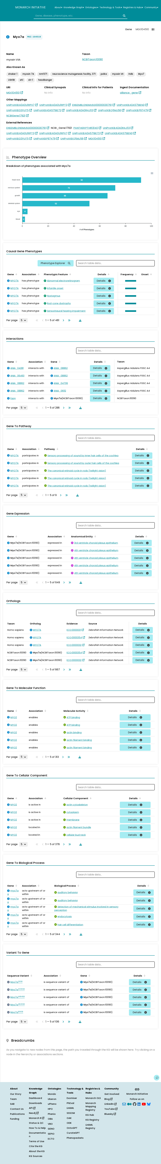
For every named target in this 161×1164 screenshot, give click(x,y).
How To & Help (37, 1128)
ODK (69, 1123)
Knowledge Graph (74, 7)
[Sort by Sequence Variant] (31, 975)
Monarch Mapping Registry (91, 1106)
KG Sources (35, 1156)
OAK (69, 1118)
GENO (51, 1128)
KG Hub (90, 1115)
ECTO (51, 1138)
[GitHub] (134, 1103)
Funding (14, 1118)
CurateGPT (73, 1132)
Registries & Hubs (133, 7)
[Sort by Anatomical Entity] (95, 536)
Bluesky (110, 1114)
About (58, 7)
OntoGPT (72, 1128)
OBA (50, 1118)
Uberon (52, 1099)
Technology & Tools (111, 7)
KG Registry (92, 1119)
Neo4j (34, 1113)
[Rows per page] (23, 320)
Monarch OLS (93, 1098)
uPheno (52, 1104)
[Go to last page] (68, 320)
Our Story (15, 1094)
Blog (108, 1099)
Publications (17, 1114)
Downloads (35, 1103)
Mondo (52, 1094)
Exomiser (72, 1098)
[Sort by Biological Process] (78, 885)
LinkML (70, 1108)
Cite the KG (35, 1146)
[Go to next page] (63, 320)
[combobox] (80, 16)
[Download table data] (79, 320)
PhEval (70, 1103)
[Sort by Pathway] (57, 448)
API (32, 1108)
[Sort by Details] (108, 274)
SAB (12, 1104)
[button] (130, 281)
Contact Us (17, 1109)
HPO (50, 1109)
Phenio (52, 1114)
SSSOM (71, 1113)
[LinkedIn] (139, 1103)
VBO (50, 1123)
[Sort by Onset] (150, 274)
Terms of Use (36, 1141)
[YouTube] (144, 1103)
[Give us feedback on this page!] (156, 1077)
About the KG (37, 1151)
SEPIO (51, 1133)
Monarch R (36, 1118)
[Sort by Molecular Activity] (87, 710)
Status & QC (36, 1123)
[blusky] (148, 1103)
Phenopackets (75, 1137)
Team (13, 1099)
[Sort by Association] (38, 274)
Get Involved (111, 1094)
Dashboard (35, 1098)
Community (151, 7)
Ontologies (91, 7)
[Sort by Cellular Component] (90, 798)
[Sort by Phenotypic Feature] (70, 274)
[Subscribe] (124, 1103)
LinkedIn (110, 1104)
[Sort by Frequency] (135, 274)
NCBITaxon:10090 (92, 59)
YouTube (110, 1109)
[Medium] (129, 1103)
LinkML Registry (90, 1126)
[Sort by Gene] (16, 274)
